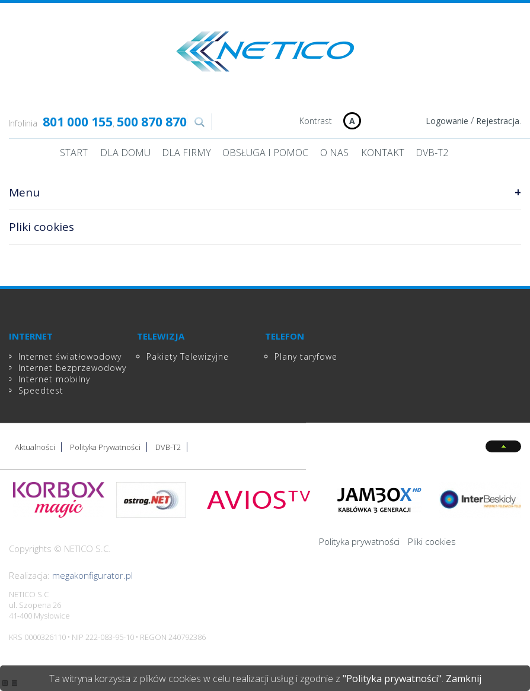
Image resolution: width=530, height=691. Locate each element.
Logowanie (447, 120)
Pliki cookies (432, 541)
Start (74, 152)
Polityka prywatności (359, 541)
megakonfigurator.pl (92, 575)
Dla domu (125, 152)
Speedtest (40, 390)
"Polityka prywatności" (392, 678)
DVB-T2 (432, 152)
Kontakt (382, 152)
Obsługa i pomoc (265, 152)
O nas (334, 152)
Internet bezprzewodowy (72, 367)
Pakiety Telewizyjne (187, 356)
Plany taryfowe (305, 356)
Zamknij (463, 678)
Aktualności (35, 447)
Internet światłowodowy (70, 356)
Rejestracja (497, 120)
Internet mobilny (54, 379)
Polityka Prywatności (105, 447)
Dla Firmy (186, 152)
